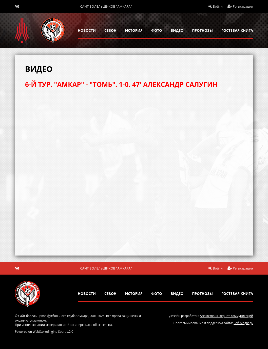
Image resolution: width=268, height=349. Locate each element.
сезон (110, 30)
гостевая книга (237, 30)
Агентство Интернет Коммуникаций (226, 316)
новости (87, 30)
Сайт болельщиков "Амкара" (106, 6)
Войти (215, 6)
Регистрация (240, 6)
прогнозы (202, 30)
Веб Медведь (243, 323)
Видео (177, 30)
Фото (156, 30)
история (134, 30)
